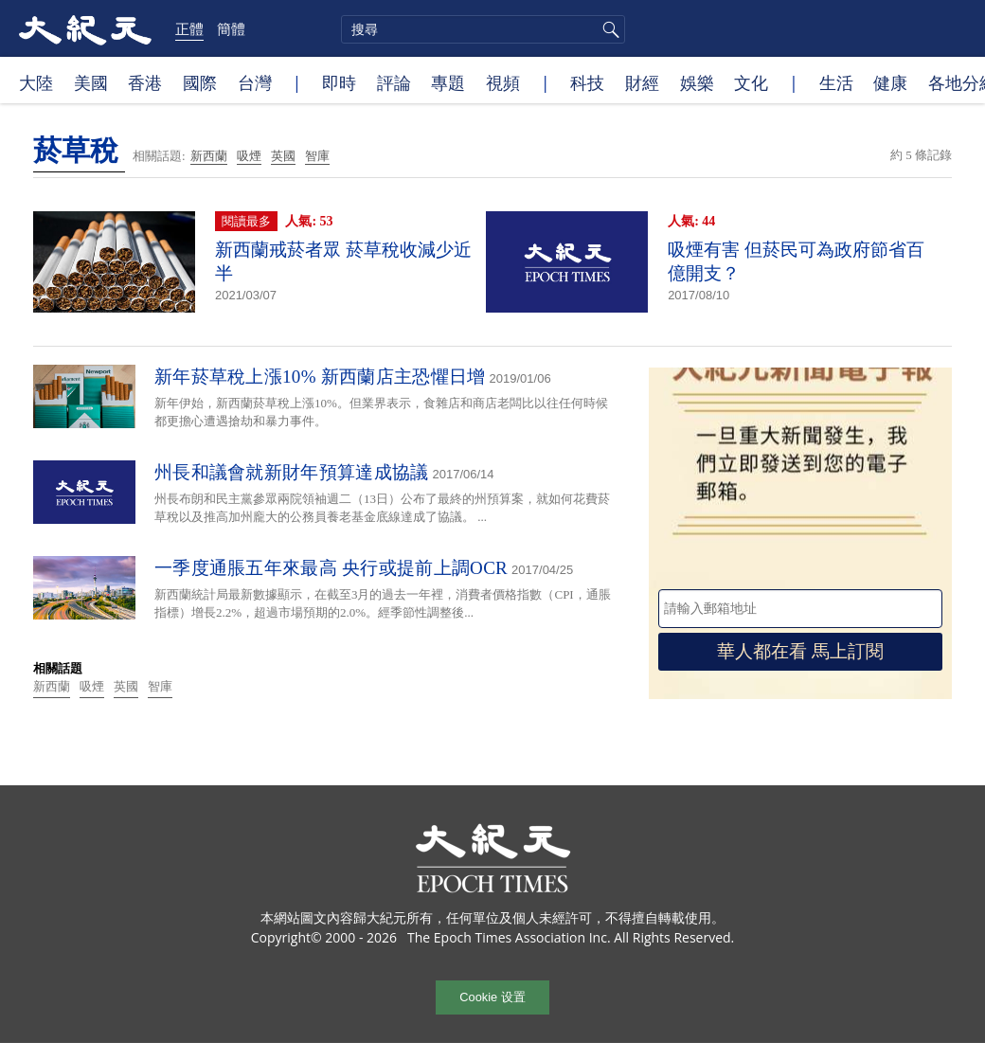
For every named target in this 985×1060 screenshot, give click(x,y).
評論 (394, 82)
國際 (200, 82)
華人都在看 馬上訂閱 (800, 651)
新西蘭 (208, 156)
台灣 (255, 82)
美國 (91, 82)
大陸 (36, 82)
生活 (836, 82)
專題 (448, 82)
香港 (145, 82)
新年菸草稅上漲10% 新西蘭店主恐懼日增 (320, 376)
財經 (642, 82)
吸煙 (249, 156)
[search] (483, 29)
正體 (189, 28)
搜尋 (608, 29)
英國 (283, 156)
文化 (751, 82)
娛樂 (697, 82)
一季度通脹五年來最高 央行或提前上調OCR (331, 568)
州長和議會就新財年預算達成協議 (291, 472)
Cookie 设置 (492, 997)
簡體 (231, 28)
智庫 (317, 156)
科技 (587, 82)
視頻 (503, 82)
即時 (339, 82)
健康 (890, 82)
